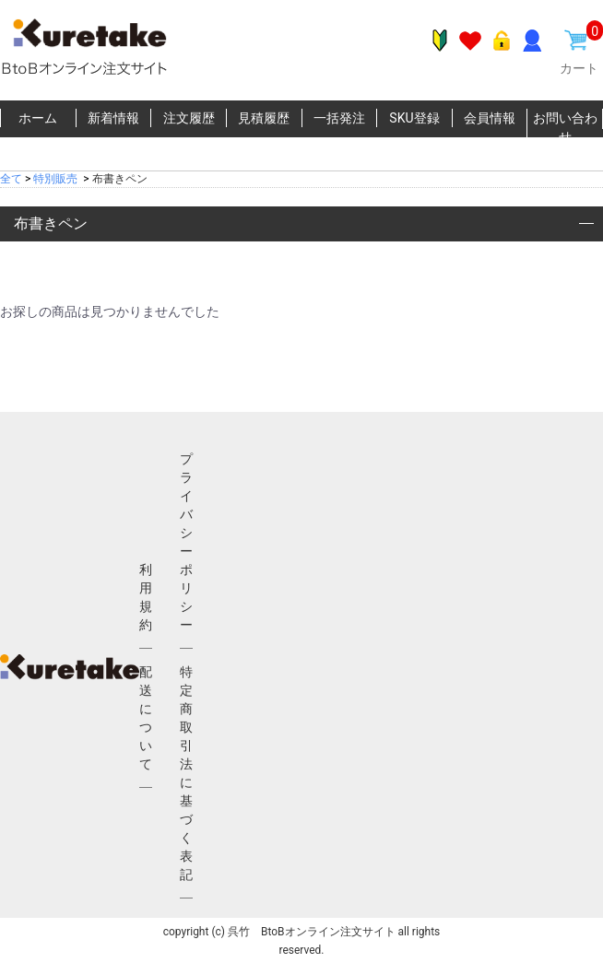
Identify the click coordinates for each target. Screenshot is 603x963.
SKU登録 (414, 118)
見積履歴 (264, 118)
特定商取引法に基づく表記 (186, 773)
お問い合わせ (565, 127)
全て (11, 178)
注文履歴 (189, 118)
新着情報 (113, 118)
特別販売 (55, 178)
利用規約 (145, 597)
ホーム (37, 118)
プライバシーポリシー (186, 542)
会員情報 (489, 118)
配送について (145, 717)
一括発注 (339, 118)
